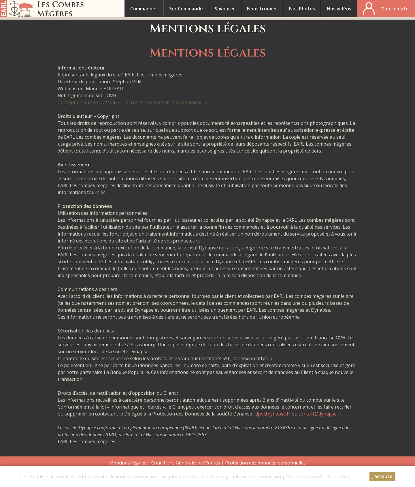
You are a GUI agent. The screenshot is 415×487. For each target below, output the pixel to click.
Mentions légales (127, 463)
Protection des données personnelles (265, 463)
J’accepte (382, 476)
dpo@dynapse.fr (272, 414)
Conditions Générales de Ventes (186, 463)
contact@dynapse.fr (320, 414)
